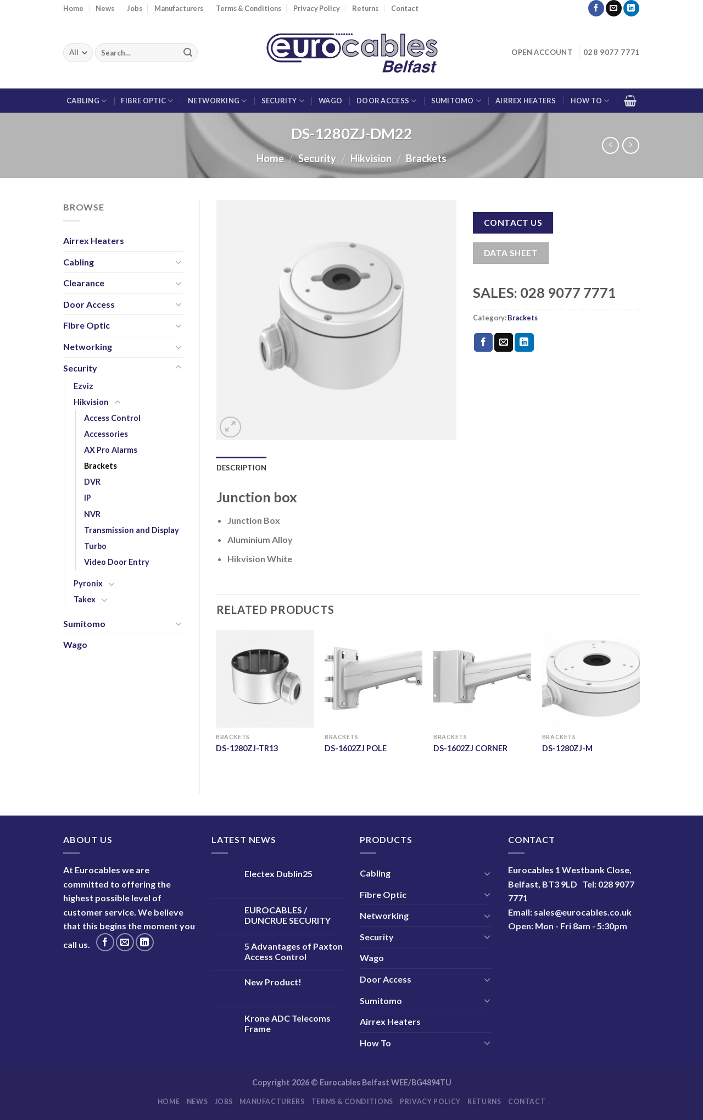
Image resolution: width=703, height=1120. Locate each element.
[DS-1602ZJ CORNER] (482, 679)
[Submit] (187, 52)
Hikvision (371, 158)
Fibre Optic (147, 101)
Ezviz (83, 386)
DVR (92, 481)
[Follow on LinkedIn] (631, 8)
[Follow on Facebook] (596, 8)
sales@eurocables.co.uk (583, 912)
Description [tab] (241, 467)
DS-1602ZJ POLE (356, 748)
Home (73, 8)
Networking (217, 101)
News (105, 8)
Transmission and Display (131, 530)
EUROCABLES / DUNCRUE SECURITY (287, 915)
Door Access (386, 101)
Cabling (86, 101)
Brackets (426, 158)
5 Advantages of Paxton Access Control (293, 951)
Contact (405, 8)
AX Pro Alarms (110, 449)
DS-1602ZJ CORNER (470, 748)
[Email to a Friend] (503, 342)
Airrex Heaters (525, 100)
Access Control (112, 418)
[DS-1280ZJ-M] (591, 679)
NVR (92, 514)
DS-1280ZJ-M (567, 748)
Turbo (95, 546)
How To (590, 101)
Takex (85, 599)
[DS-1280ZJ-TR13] (265, 679)
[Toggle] (178, 261)
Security (283, 101)
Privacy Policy (316, 8)
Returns (365, 8)
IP (87, 497)
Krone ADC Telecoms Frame (287, 1023)
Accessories (106, 434)
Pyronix (88, 583)
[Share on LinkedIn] (524, 342)
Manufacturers (178, 8)
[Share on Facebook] (483, 342)
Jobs (134, 8)
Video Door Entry (116, 562)
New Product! (273, 982)
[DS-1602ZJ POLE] (373, 679)
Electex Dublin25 (278, 873)
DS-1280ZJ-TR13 (247, 748)
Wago (330, 100)
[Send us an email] (614, 8)
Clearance (83, 283)
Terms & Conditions (248, 8)
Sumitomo (456, 101)
